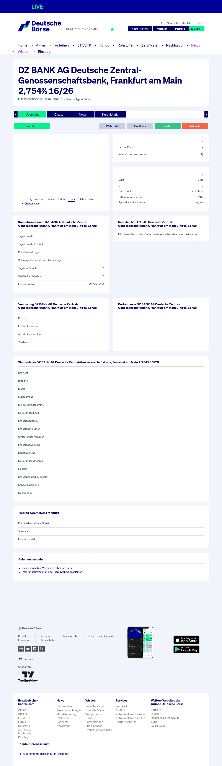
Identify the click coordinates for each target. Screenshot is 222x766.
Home (22, 45)
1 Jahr (71, 199)
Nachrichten (64, 706)
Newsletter (173, 23)
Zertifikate (149, 45)
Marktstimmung (66, 714)
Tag (30, 199)
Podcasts (62, 722)
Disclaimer (46, 636)
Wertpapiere (93, 714)
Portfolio (180, 28)
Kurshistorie (110, 114)
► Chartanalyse (30, 203)
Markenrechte (71, 636)
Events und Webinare (98, 730)
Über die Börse (94, 710)
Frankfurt (32, 126)
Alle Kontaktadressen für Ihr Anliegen (44, 754)
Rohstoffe (125, 45)
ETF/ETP (84, 45)
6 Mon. (61, 199)
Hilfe (161, 23)
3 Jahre (82, 199)
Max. (91, 199)
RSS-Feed (63, 718)
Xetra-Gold (158, 725)
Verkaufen (195, 126)
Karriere (156, 710)
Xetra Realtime (140, 28)
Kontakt (186, 23)
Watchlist (162, 28)
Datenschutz (47, 640)
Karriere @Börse (126, 722)
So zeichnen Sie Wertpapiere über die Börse (47, 568)
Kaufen (167, 126)
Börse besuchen (95, 706)
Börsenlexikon (94, 722)
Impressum (24, 640)
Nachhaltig (174, 45)
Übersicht (32, 114)
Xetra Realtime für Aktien (131, 714)
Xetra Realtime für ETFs (130, 718)
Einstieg (44, 51)
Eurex (154, 722)
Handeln (90, 718)
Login (196, 28)
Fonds (104, 45)
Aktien (41, 45)
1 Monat (50, 199)
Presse (155, 714)
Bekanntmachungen (69, 710)
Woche (39, 199)
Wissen (23, 51)
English (198, 23)
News (195, 45)
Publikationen (93, 726)
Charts (58, 114)
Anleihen (62, 45)
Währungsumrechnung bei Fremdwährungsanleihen (52, 571)
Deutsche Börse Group (165, 718)
